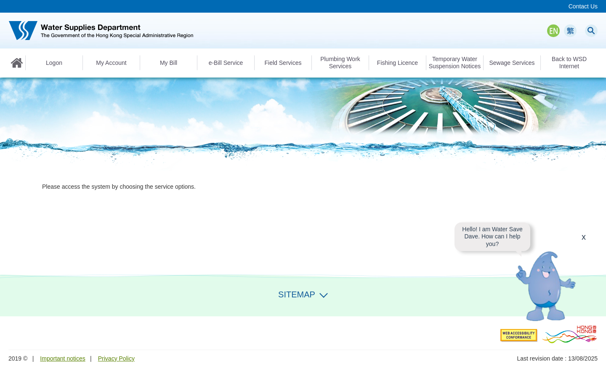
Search (591, 30)
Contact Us (583, 6)
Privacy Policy (116, 358)
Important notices (62, 358)
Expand (323, 293)
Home (17, 62)
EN (553, 30)
